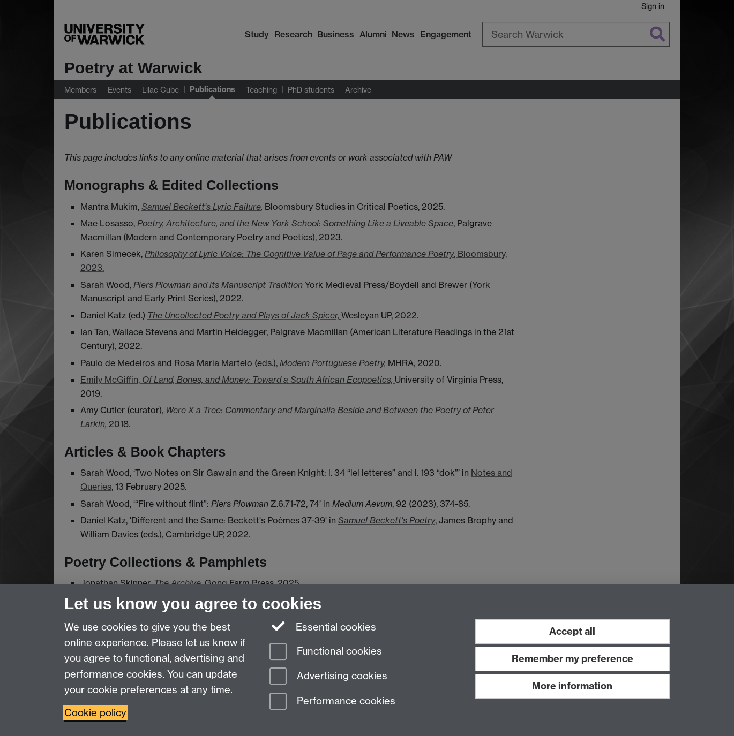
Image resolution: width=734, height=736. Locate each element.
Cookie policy (95, 713)
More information (572, 686)
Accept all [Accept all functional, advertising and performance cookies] (572, 631)
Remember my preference (572, 658)
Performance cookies (332, 702)
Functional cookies (325, 652)
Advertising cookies (328, 677)
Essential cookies (322, 626)
